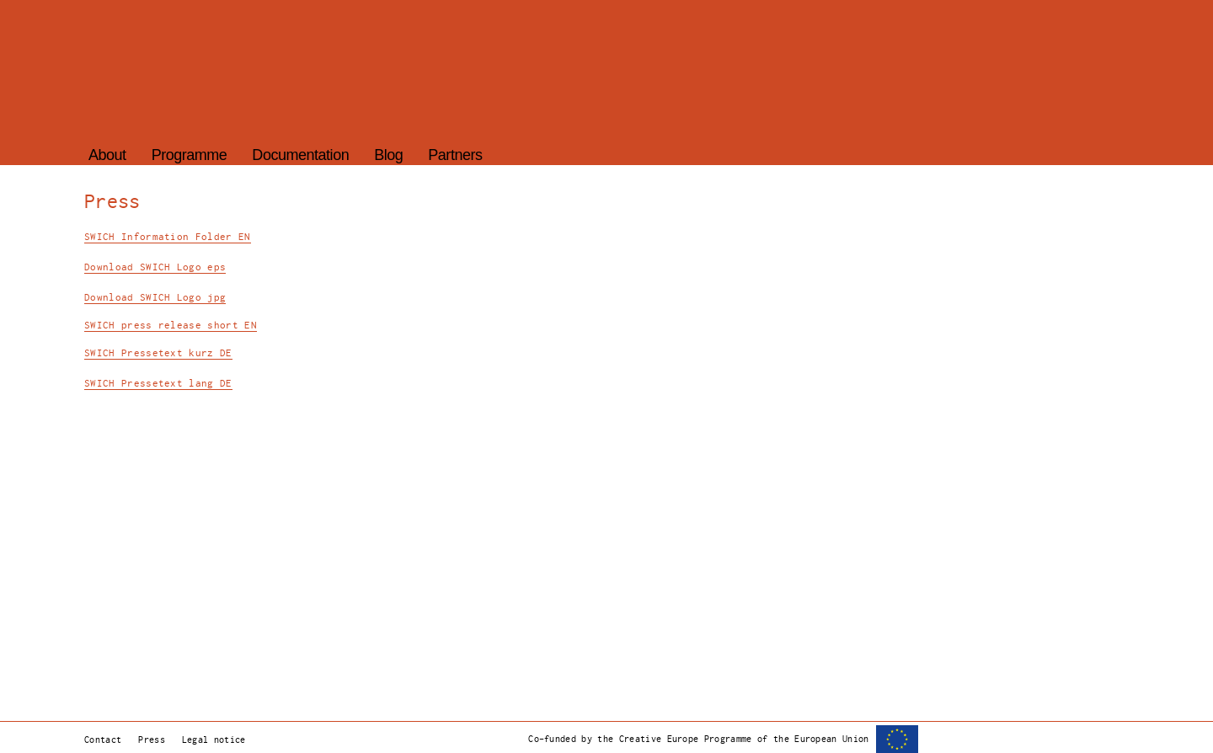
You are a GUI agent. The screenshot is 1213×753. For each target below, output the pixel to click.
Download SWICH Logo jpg (155, 297)
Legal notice (214, 739)
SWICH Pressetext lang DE (158, 383)
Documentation (300, 155)
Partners (455, 155)
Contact (102, 739)
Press (151, 739)
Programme (189, 155)
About (107, 155)
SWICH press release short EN (170, 325)
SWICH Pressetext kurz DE (158, 353)
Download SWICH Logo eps (155, 267)
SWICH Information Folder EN (167, 237)
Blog (388, 155)
